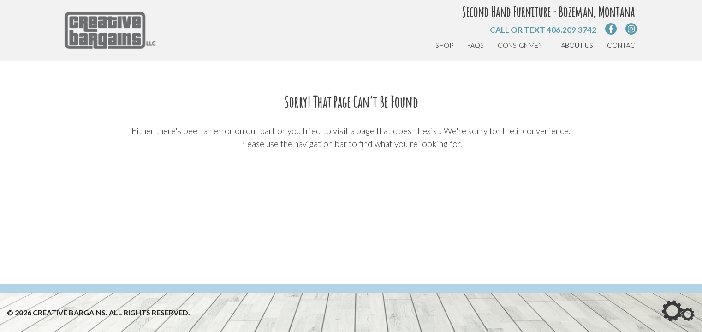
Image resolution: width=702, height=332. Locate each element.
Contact (623, 45)
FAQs (475, 45)
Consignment (522, 45)
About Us (577, 45)
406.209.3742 (571, 30)
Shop (444, 45)
